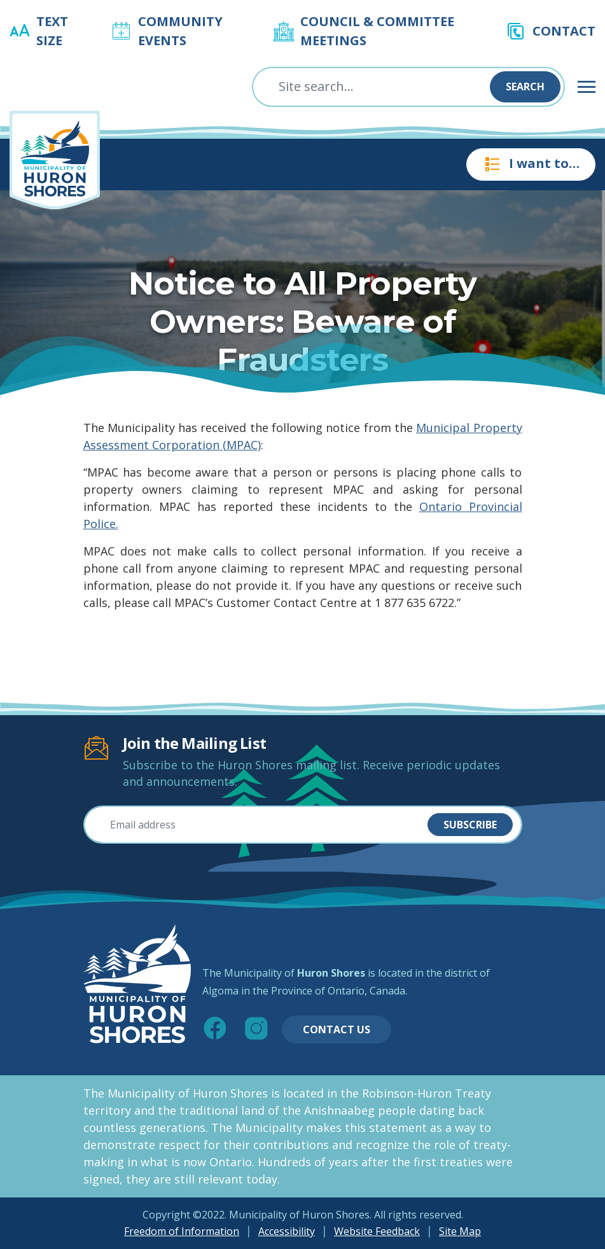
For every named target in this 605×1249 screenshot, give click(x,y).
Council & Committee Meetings (377, 31)
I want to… (531, 164)
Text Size (52, 31)
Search (525, 87)
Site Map (460, 1231)
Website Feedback (377, 1231)
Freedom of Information (181, 1231)
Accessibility (286, 1231)
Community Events (180, 31)
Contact (563, 30)
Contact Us (336, 1029)
